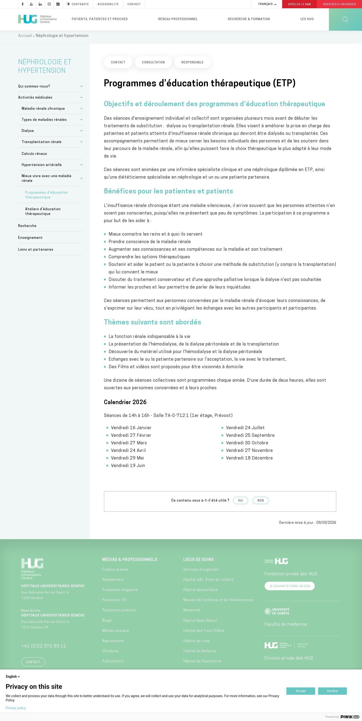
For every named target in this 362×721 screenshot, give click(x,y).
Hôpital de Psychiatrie (202, 663)
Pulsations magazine (120, 592)
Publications (113, 663)
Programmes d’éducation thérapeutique (46, 197)
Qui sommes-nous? (34, 88)
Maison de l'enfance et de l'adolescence (218, 602)
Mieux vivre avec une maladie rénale (47, 180)
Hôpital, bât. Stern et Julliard (208, 582)
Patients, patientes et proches (100, 19)
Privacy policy (16, 708)
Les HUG (307, 19)
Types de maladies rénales (44, 122)
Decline (332, 691)
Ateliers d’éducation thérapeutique (43, 214)
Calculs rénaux (34, 156)
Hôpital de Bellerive (199, 653)
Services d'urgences (201, 571)
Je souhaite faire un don (289, 588)
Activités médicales (35, 99)
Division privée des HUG (288, 660)
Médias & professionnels (129, 562)
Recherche (27, 228)
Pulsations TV (114, 602)
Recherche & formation (249, 19)
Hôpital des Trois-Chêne (203, 633)
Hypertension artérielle (42, 167)
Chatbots (110, 653)
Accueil (25, 38)
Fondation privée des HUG (290, 576)
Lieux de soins (198, 562)
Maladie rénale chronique (43, 111)
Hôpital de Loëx (196, 643)
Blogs (107, 623)
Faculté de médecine (285, 627)
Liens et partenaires (35, 251)
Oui (240, 502)
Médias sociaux (115, 633)
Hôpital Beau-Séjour (200, 623)
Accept (301, 691)
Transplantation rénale (42, 144)
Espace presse (115, 571)
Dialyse (28, 133)
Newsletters (113, 582)
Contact (33, 664)
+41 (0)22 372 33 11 (43, 648)
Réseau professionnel (178, 19)
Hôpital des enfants (200, 592)
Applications (113, 643)
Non (261, 502)
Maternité (191, 612)
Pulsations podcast (119, 612)
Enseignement (30, 240)
